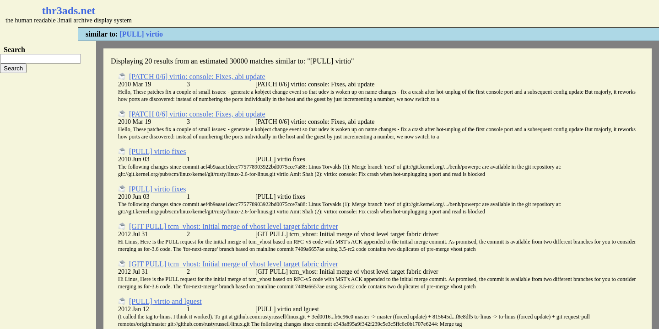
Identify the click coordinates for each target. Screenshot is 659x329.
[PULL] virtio (141, 34)
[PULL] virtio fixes (157, 151)
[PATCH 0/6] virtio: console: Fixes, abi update (197, 76)
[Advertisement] (273, 13)
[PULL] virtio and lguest (165, 301)
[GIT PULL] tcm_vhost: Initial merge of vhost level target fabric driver (233, 226)
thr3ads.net (69, 10)
